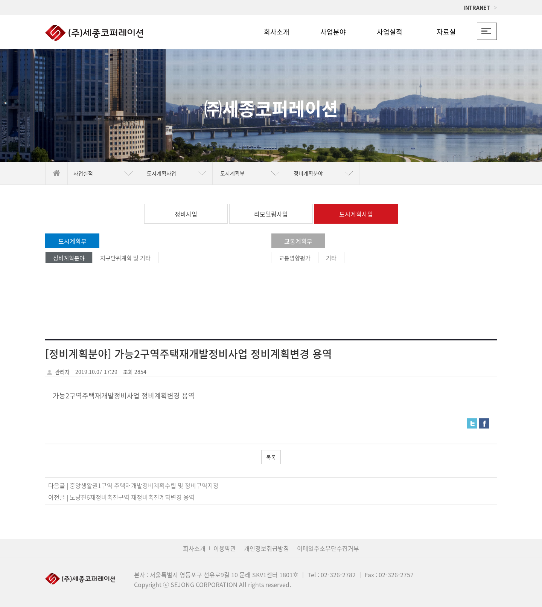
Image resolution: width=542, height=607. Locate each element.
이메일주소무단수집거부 (328, 548)
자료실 (446, 32)
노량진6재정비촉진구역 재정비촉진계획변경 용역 (132, 497)
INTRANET (480, 7)
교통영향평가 (295, 258)
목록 (271, 457)
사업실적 (389, 32)
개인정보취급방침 (266, 548)
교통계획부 (298, 241)
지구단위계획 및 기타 (125, 258)
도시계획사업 (356, 213)
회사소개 (276, 32)
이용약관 (224, 548)
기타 (331, 258)
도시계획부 (72, 241)
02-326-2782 (338, 574)
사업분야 (333, 32)
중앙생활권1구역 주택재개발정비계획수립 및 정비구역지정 (144, 485)
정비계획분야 (69, 258)
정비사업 (186, 213)
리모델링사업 (271, 213)
